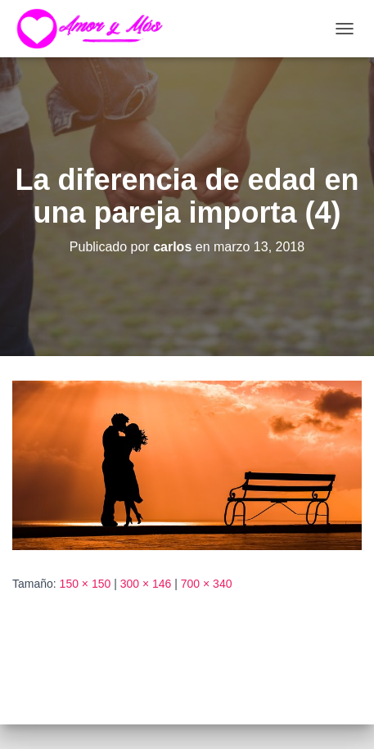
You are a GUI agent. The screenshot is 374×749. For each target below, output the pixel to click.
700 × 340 (206, 583)
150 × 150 (85, 583)
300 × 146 (146, 583)
